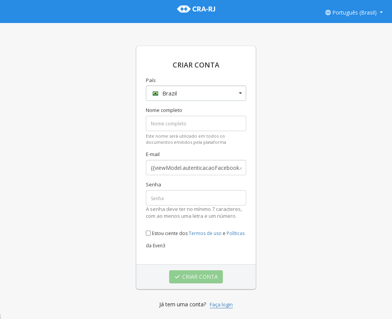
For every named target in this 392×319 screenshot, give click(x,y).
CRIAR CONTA (196, 276)
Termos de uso (205, 233)
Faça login (221, 304)
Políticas (236, 233)
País (151, 80)
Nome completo (164, 110)
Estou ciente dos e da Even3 (195, 237)
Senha (153, 184)
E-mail (153, 154)
